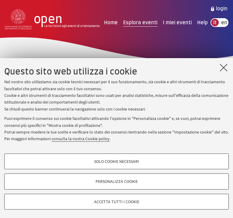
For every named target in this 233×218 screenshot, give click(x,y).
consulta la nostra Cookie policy (81, 138)
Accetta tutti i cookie (116, 201)
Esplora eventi (140, 22)
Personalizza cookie (117, 181)
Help (202, 22)
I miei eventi (177, 22)
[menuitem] (219, 9)
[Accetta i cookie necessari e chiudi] (223, 67)
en (224, 22)
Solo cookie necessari (116, 161)
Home (111, 22)
